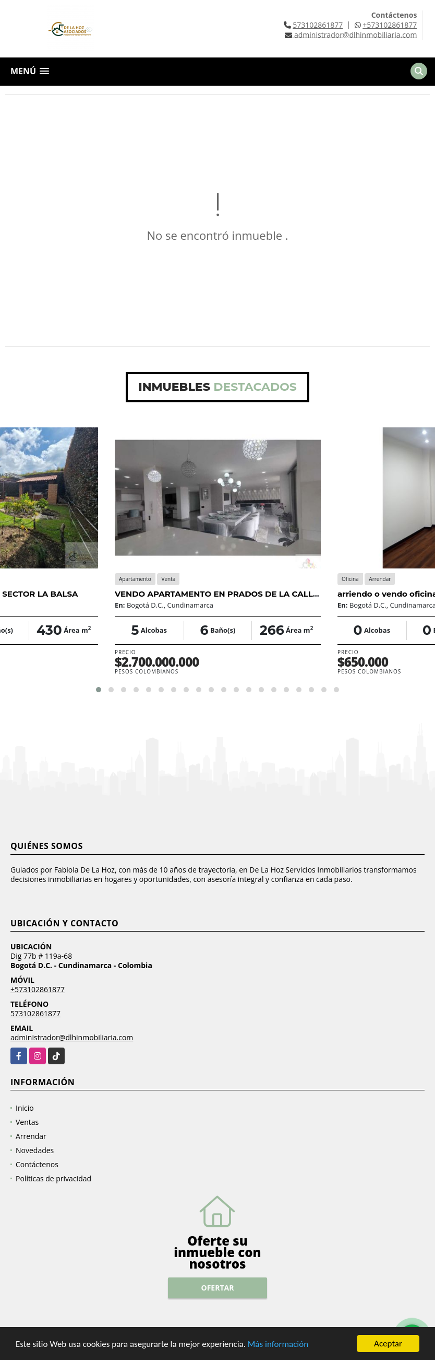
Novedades (35, 1150)
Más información (278, 1345)
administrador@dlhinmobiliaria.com (71, 1037)
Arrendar (31, 1136)
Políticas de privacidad (53, 1178)
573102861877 (318, 25)
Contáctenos (37, 1164)
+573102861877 (389, 25)
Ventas (27, 1122)
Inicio (25, 1108)
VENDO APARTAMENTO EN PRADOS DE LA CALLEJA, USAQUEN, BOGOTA (264, 594)
